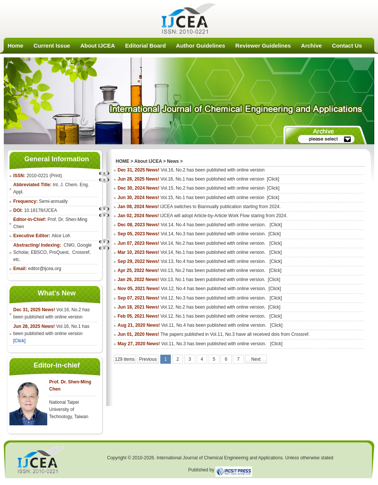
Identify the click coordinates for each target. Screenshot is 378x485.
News (173, 161)
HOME (122, 161)
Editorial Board (145, 45)
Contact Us (347, 45)
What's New (57, 293)
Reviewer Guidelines (263, 45)
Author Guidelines (200, 45)
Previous (148, 359)
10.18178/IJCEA (40, 210)
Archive (311, 45)
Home (15, 45)
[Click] (19, 340)
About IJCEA (97, 45)
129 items (125, 359)
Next (256, 359)
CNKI (69, 245)
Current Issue (52, 45)
